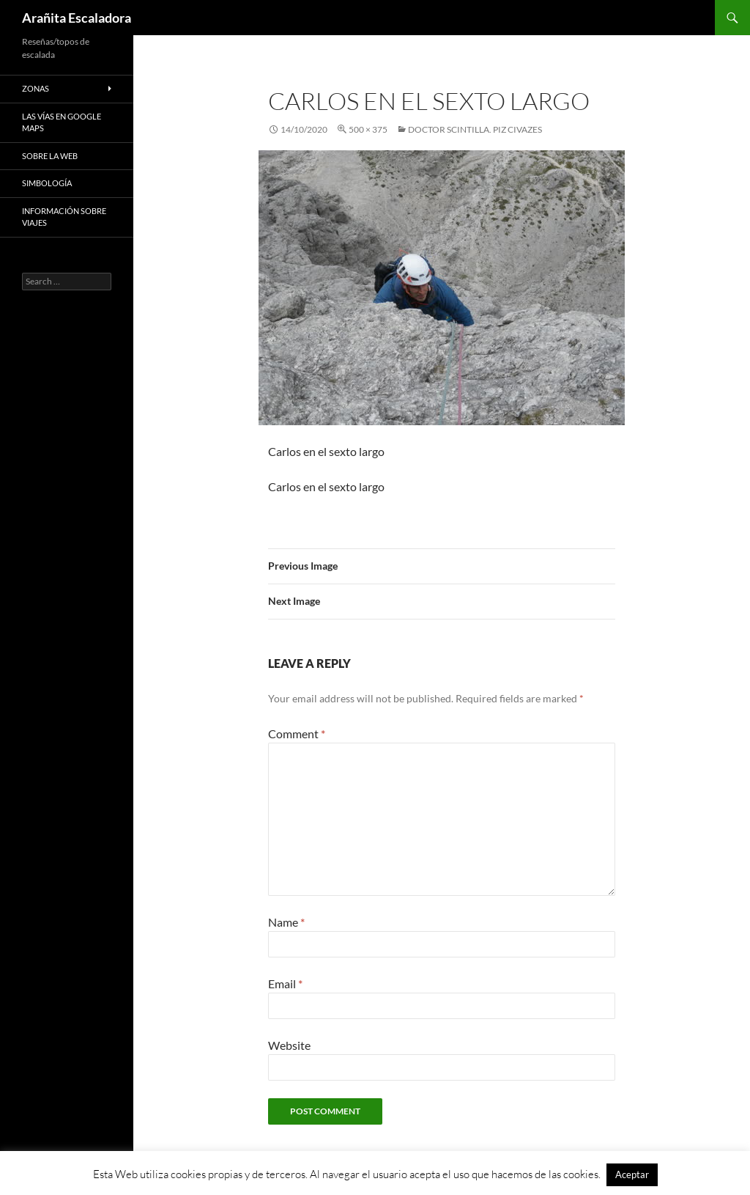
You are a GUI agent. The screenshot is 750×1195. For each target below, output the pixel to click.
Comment (296, 733)
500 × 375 (368, 129)
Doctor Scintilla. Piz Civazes (475, 129)
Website (289, 1045)
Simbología (47, 183)
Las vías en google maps (61, 122)
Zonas (35, 88)
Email (285, 983)
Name (286, 922)
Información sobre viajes (64, 217)
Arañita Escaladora (76, 18)
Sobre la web (50, 156)
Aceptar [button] (632, 1174)
